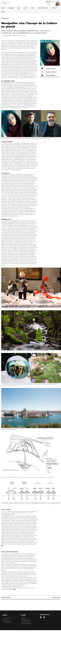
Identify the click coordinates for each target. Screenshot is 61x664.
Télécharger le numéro (48, 72)
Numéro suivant (56, 597)
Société (25, 8)
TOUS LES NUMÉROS (48, 75)
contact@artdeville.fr (8, 622)
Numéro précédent (5, 597)
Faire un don (54, 8)
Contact (3, 11)
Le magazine (10, 8)
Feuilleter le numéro (48, 68)
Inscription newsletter (25, 619)
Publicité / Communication (26, 623)
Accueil (2, 8)
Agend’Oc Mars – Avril (43, 8)
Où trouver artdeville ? (25, 621)
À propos (23, 618)
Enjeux (18, 8)
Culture (32, 8)
